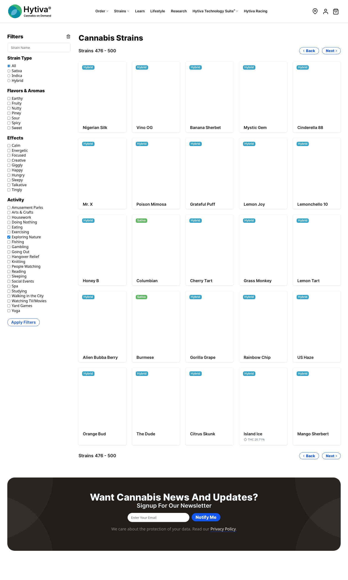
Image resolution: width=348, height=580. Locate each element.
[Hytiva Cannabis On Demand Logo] (30, 11)
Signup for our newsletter (174, 506)
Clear (68, 36)
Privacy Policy (222, 529)
